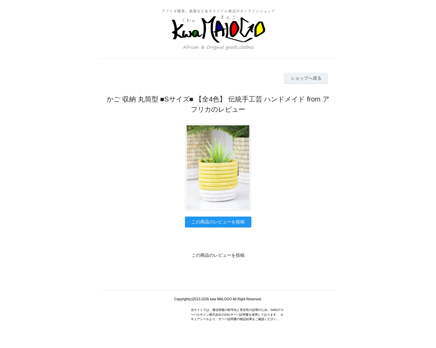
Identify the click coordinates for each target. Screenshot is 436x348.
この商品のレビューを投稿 (218, 221)
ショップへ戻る (306, 78)
